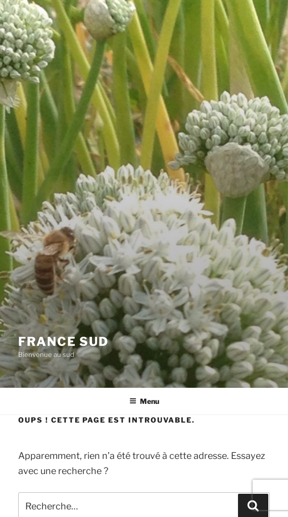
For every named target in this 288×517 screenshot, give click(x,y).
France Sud (63, 341)
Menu (144, 401)
